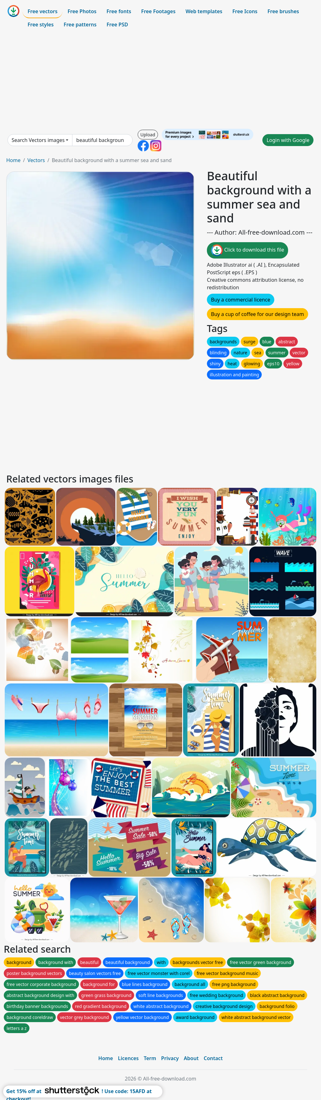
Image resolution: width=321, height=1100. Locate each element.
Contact (213, 1058)
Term (150, 1058)
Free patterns (80, 24)
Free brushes (283, 11)
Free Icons (244, 11)
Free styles (41, 24)
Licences (128, 1058)
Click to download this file (247, 250)
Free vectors (42, 11)
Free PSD (117, 24)
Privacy (170, 1058)
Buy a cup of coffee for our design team (257, 314)
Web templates (204, 11)
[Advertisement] (160, 80)
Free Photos (81, 11)
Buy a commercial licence (240, 299)
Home (13, 160)
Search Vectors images (38, 140)
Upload (147, 135)
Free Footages (158, 11)
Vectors (36, 160)
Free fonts (119, 11)
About (191, 1058)
